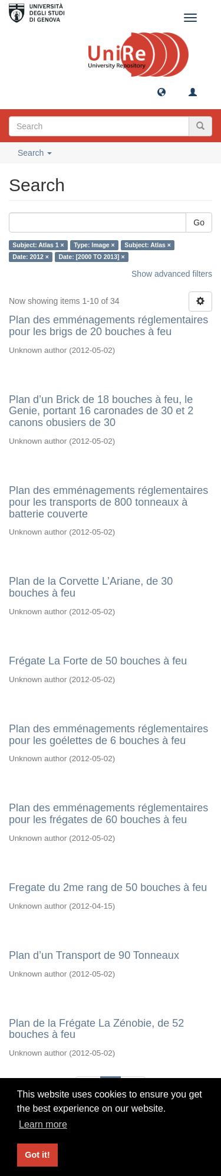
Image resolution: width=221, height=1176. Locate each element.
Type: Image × (94, 244)
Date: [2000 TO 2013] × (91, 256)
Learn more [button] (43, 1124)
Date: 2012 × (30, 256)
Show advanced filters (171, 274)
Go (198, 222)
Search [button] (35, 153)
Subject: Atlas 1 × (38, 244)
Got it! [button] (37, 1154)
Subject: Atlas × (147, 244)
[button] (161, 91)
